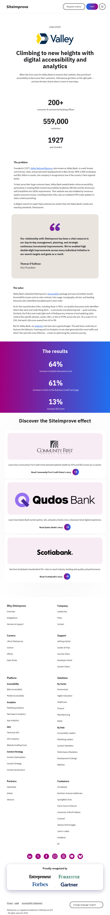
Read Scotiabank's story (51, 576)
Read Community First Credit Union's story (51, 472)
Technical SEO (13, 732)
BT (58, 843)
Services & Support (15, 624)
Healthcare (62, 702)
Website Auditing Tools (17, 745)
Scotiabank (62, 787)
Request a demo (74, 6)
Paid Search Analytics (16, 714)
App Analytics (13, 720)
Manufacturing (63, 714)
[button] (75, 472)
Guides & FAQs (63, 647)
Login (92, 6)
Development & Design (67, 758)
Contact (60, 624)
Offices (10, 654)
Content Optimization (16, 757)
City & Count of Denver (67, 806)
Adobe (10, 793)
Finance (60, 708)
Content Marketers (65, 745)
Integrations (12, 617)
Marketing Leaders (65, 739)
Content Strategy (14, 763)
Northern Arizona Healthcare (69, 793)
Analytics (39, 326)
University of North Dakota (68, 812)
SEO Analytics (13, 738)
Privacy (10, 903)
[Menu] (102, 6)
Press (59, 617)
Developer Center (64, 660)
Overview (11, 611)
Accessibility (53, 293)
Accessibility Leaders (66, 733)
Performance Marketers (67, 752)
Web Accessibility (14, 689)
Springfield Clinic (64, 799)
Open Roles (12, 660)
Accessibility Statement (32, 903)
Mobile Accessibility (15, 695)
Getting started (63, 641)
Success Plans (63, 654)
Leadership (62, 611)
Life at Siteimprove (15, 641)
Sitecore (10, 799)
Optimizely (11, 787)
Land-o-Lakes (63, 831)
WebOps (61, 764)
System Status (63, 666)
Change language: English (84, 905)
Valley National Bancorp (41, 168)
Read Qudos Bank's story (51, 527)
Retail (59, 721)
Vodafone (61, 837)
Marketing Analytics (15, 707)
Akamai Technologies (66, 824)
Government (62, 689)
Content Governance (16, 769)
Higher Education (64, 695)
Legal (16, 903)
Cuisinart (61, 818)
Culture (10, 647)
